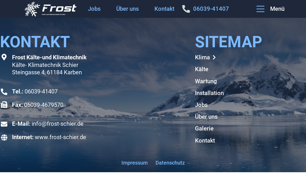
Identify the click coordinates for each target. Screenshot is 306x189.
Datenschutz (170, 163)
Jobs (94, 9)
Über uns (127, 9)
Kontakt (164, 9)
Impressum (134, 163)
